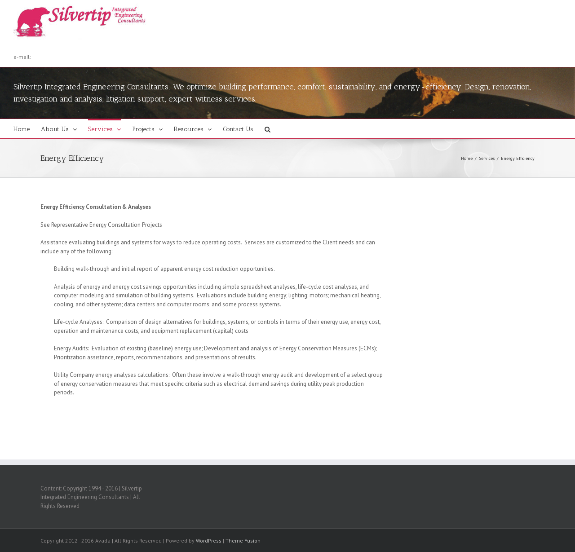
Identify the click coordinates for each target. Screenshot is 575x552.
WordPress (208, 540)
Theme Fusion (243, 540)
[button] (267, 128)
